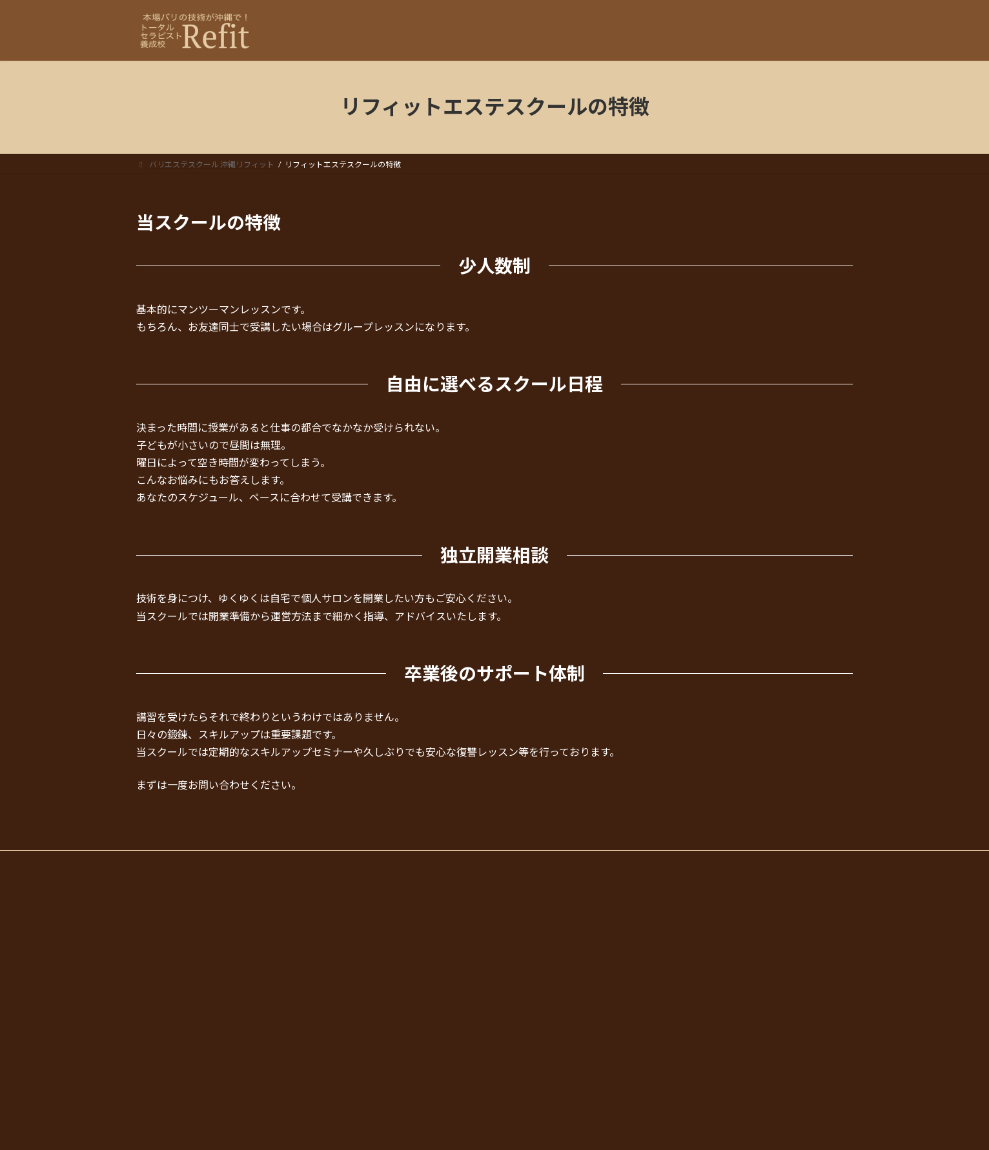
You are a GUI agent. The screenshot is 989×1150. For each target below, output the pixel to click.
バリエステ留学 (547, 960)
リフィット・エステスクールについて (578, 1027)
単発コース (539, 937)
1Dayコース (540, 1005)
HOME (524, 892)
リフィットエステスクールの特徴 (578, 1072)
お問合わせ (531, 1095)
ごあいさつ (539, 1049)
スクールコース (546, 982)
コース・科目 (535, 915)
